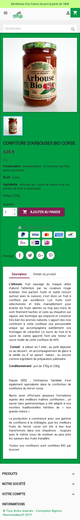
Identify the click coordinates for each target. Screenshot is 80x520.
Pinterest (51, 255)
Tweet (30, 255)
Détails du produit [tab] (44, 274)
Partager (20, 255)
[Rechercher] (40, 28)
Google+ (40, 255)
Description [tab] (19, 274)
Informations (13, 504)
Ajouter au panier (41, 212)
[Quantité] (8, 212)
